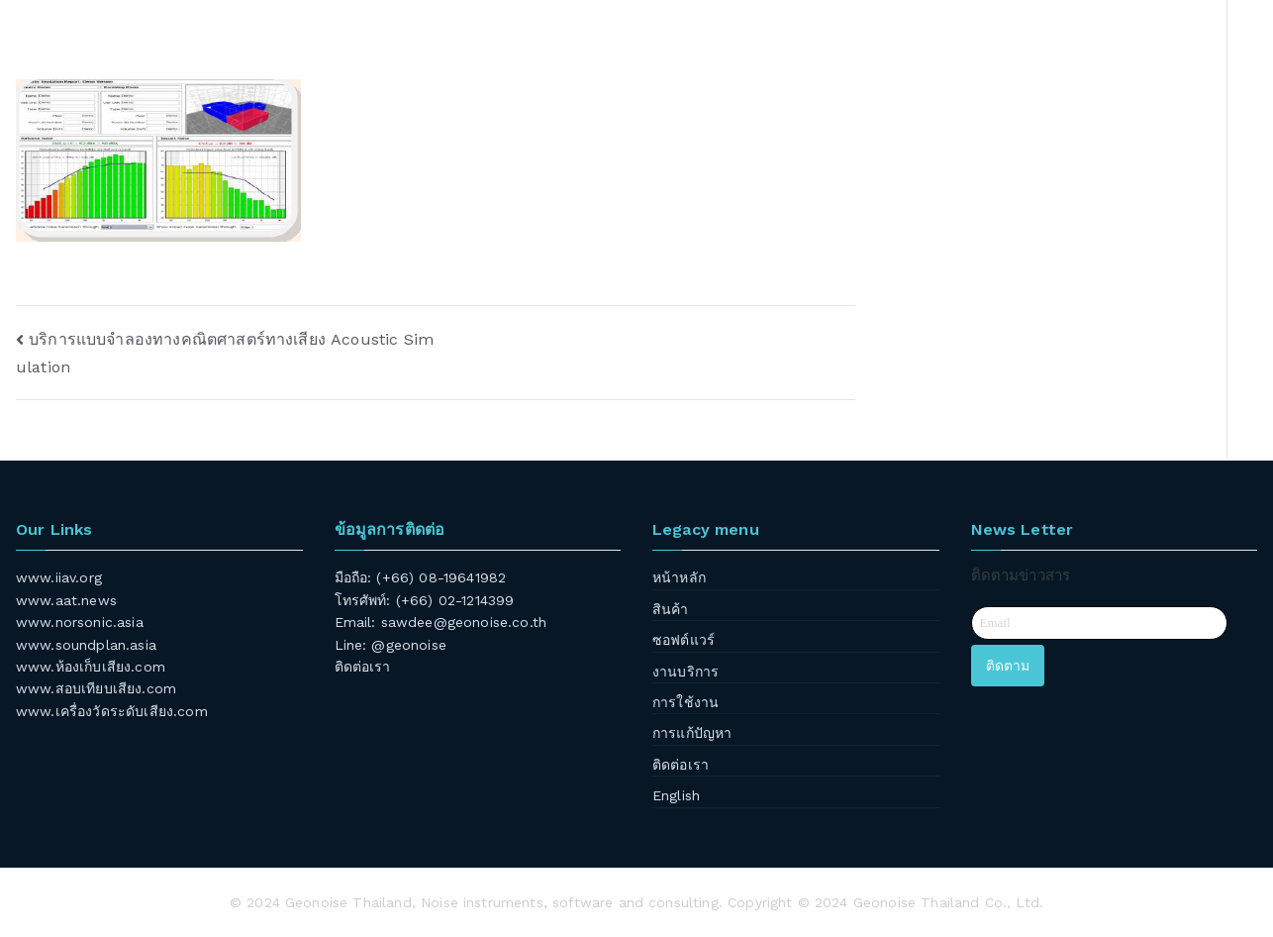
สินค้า (670, 609)
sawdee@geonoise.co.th (463, 622)
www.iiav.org (59, 577)
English (676, 795)
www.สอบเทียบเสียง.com (96, 688)
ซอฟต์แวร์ (683, 640)
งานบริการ (685, 671)
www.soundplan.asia (86, 645)
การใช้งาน (685, 702)
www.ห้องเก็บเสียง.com (90, 667)
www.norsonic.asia (80, 622)
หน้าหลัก (679, 577)
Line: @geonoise (390, 645)
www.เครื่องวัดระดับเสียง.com (112, 711)
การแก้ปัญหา (692, 733)
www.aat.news (66, 600)
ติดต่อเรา (363, 667)
